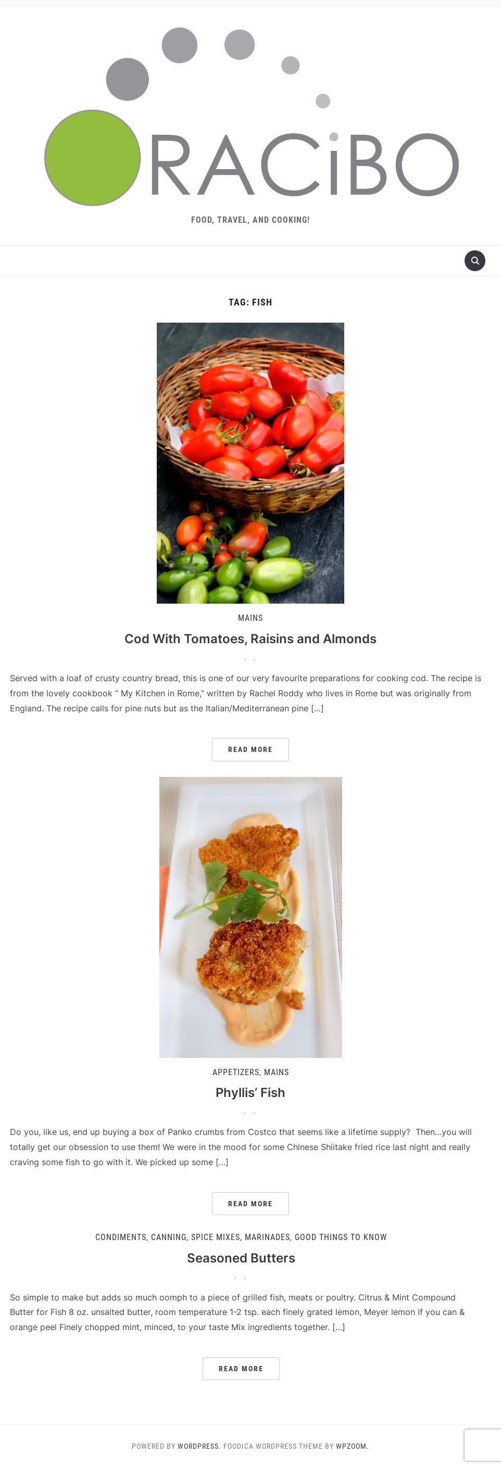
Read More (250, 749)
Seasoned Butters (241, 1258)
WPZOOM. (352, 1446)
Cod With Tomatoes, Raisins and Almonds (250, 638)
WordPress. (199, 1446)
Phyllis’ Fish (250, 1092)
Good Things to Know (341, 1237)
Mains (250, 618)
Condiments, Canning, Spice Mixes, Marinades (192, 1237)
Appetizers (235, 1072)
